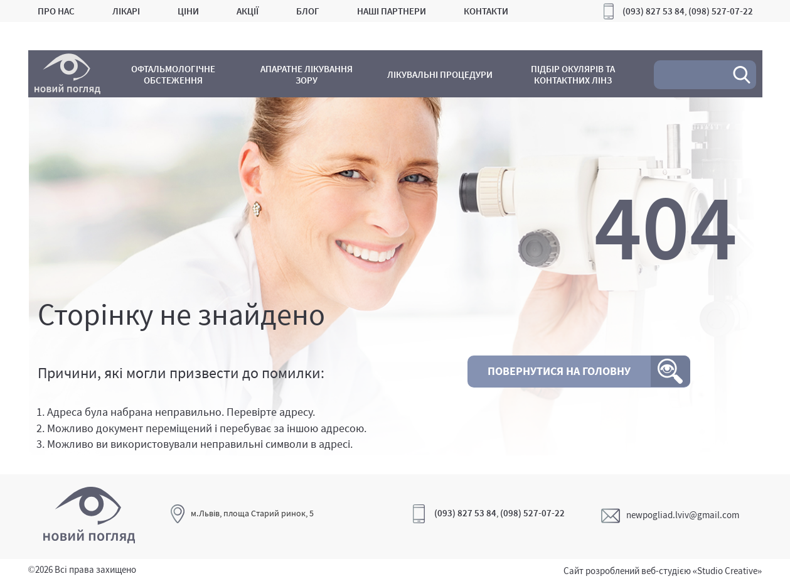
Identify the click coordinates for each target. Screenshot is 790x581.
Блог (307, 11)
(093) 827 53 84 (653, 11)
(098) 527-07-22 (720, 11)
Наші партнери (391, 11)
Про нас (56, 11)
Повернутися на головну (559, 371)
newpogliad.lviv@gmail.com (670, 515)
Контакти (486, 11)
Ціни (188, 11)
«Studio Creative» (727, 571)
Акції (248, 11)
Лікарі (126, 11)
